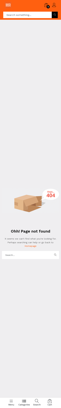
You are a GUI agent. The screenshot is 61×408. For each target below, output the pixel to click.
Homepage (30, 246)
